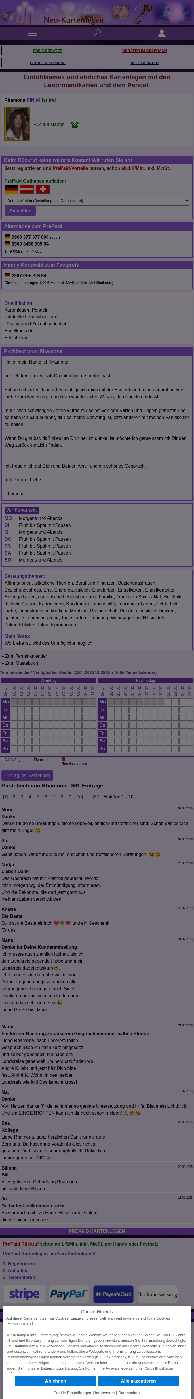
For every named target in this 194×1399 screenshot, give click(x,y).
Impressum (105, 1393)
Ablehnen (55, 1380)
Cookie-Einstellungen (159, 1368)
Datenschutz (129, 1393)
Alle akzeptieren (138, 1380)
